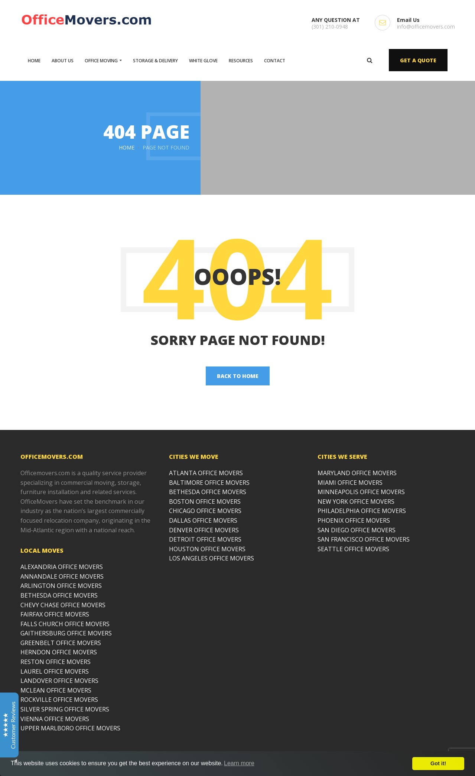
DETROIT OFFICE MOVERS (205, 539)
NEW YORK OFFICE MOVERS (356, 501)
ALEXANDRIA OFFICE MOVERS (61, 567)
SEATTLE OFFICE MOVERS (353, 549)
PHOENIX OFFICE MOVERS (354, 520)
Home (126, 147)
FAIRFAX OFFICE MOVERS (54, 614)
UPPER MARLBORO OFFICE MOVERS (70, 728)
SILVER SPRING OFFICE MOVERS (64, 709)
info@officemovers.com (426, 26)
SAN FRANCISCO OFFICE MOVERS (364, 539)
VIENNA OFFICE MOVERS (54, 719)
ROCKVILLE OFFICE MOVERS (59, 700)
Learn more (239, 763)
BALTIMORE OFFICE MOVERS (209, 483)
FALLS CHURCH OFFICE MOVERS (65, 624)
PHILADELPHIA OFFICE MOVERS (362, 511)
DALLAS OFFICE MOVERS (203, 520)
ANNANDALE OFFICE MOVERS (62, 576)
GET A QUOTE (418, 60)
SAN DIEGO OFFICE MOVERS (357, 530)
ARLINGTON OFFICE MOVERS (61, 586)
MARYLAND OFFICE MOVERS (357, 473)
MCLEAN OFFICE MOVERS (55, 690)
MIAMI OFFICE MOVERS (350, 483)
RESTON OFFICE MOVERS (55, 662)
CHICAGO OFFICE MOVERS (205, 511)
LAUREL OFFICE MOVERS (54, 671)
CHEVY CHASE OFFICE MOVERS (62, 605)
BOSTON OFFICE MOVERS (205, 501)
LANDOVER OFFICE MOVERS (59, 681)
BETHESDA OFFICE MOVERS (59, 595)
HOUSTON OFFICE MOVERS (207, 549)
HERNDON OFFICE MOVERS (58, 652)
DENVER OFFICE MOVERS (204, 530)
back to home (237, 375)
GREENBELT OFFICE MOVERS (60, 643)
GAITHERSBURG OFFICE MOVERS (66, 633)
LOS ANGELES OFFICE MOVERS (211, 558)
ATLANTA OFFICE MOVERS (206, 473)
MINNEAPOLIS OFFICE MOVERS (361, 492)
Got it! (438, 763)
